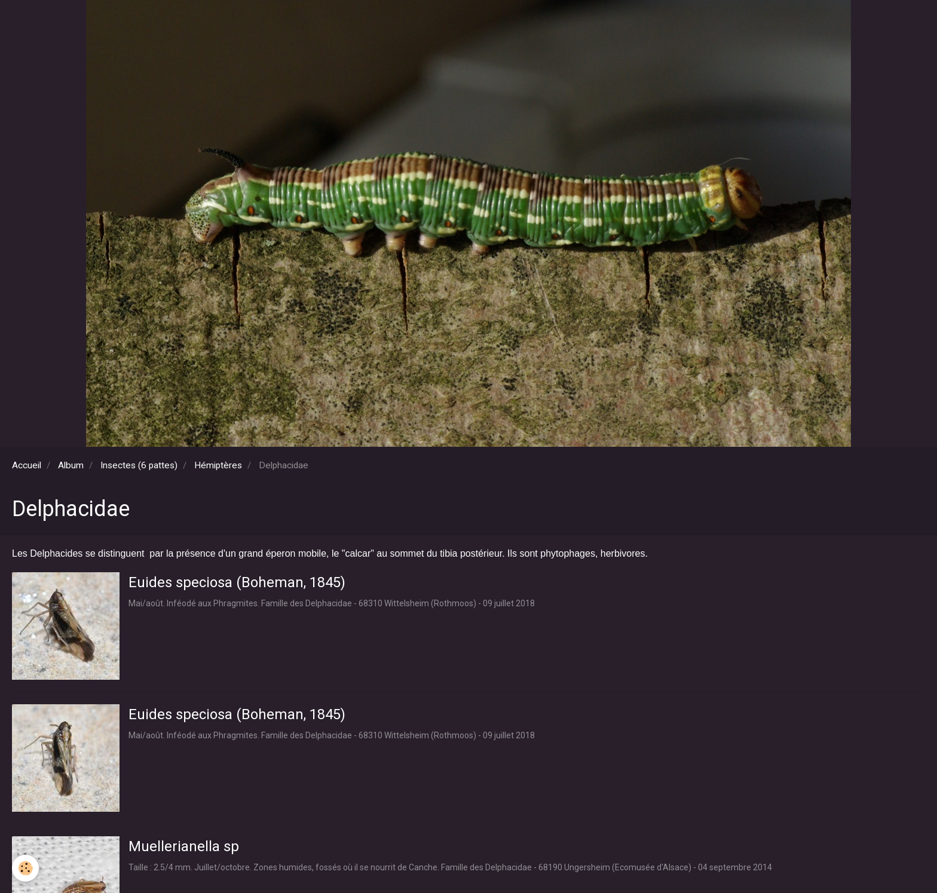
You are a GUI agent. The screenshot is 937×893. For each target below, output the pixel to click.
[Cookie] (25, 868)
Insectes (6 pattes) (138, 465)
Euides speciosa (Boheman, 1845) (236, 582)
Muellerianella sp (183, 846)
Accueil (26, 465)
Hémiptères (218, 465)
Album (71, 465)
